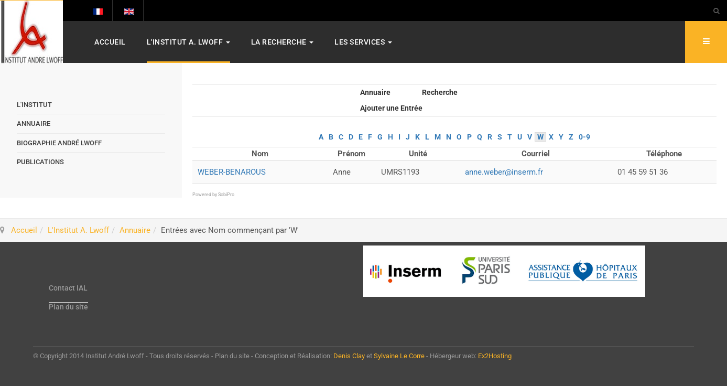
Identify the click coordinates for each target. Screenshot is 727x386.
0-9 (584, 137)
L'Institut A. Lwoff (188, 42)
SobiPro (226, 194)
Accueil (110, 42)
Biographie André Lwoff (59, 143)
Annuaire (375, 92)
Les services (363, 42)
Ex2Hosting (495, 356)
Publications (40, 162)
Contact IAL (68, 288)
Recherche (440, 92)
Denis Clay (349, 356)
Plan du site (68, 307)
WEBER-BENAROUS (232, 172)
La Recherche (282, 42)
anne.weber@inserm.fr (504, 172)
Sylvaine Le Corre (399, 356)
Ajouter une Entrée (391, 108)
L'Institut (34, 105)
